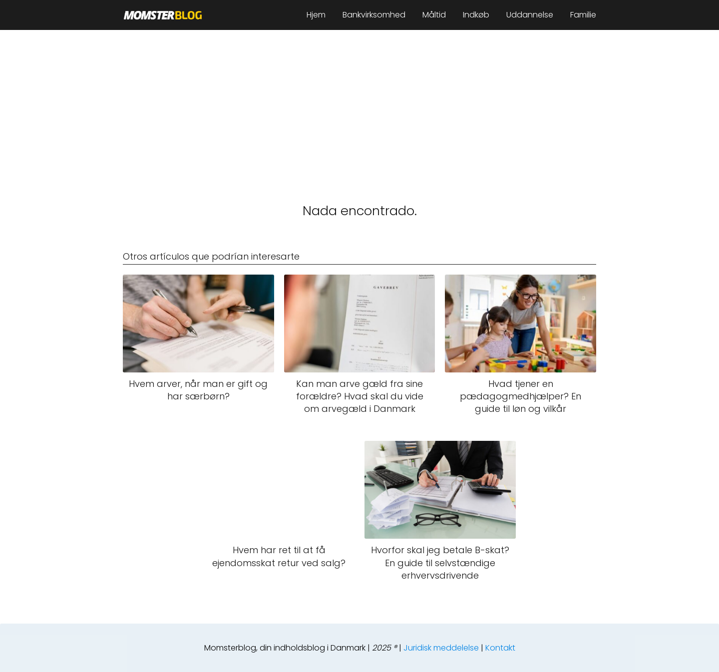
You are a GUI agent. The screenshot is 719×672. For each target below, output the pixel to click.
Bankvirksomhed (374, 14)
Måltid (434, 14)
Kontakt (500, 648)
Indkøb (476, 14)
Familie (583, 14)
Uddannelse (529, 14)
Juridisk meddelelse (441, 648)
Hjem (316, 14)
